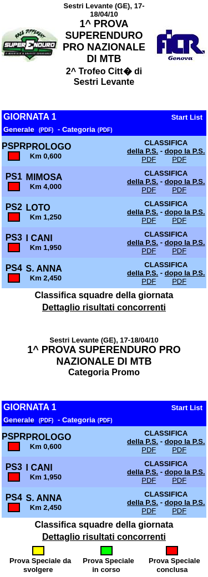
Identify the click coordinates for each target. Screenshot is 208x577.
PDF (148, 159)
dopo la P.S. (185, 151)
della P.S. (142, 151)
